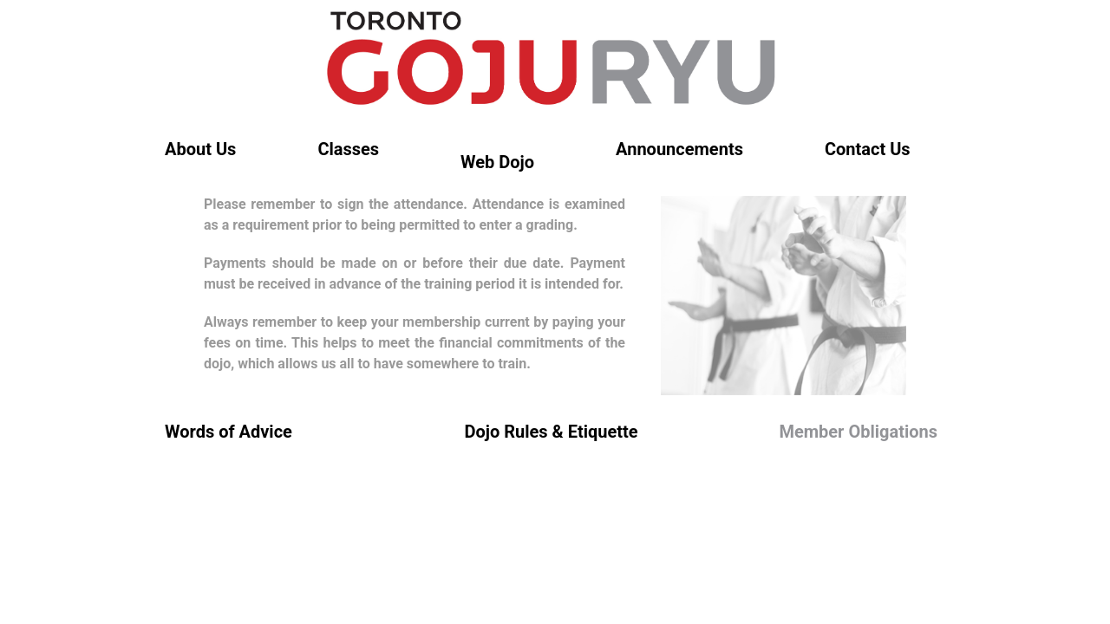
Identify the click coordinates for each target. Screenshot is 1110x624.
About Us (200, 149)
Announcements (679, 149)
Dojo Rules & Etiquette (550, 431)
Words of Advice (228, 431)
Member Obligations (858, 431)
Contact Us (868, 149)
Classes (348, 149)
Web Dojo (497, 162)
